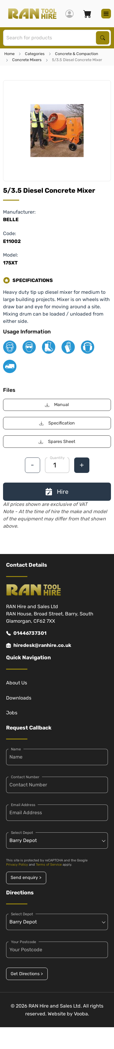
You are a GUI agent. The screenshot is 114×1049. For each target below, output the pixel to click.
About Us (16, 683)
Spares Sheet (57, 441)
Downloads (18, 698)
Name (16, 749)
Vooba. (81, 1014)
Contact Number (25, 777)
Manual (57, 404)
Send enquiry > (26, 877)
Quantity (57, 458)
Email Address (23, 805)
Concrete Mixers (27, 59)
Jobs (11, 713)
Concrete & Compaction (76, 53)
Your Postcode (23, 942)
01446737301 (26, 633)
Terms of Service (49, 865)
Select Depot (22, 833)
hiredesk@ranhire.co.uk (38, 645)
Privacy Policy (17, 865)
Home (9, 53)
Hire (57, 491)
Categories (35, 53)
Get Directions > (27, 973)
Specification (57, 423)
